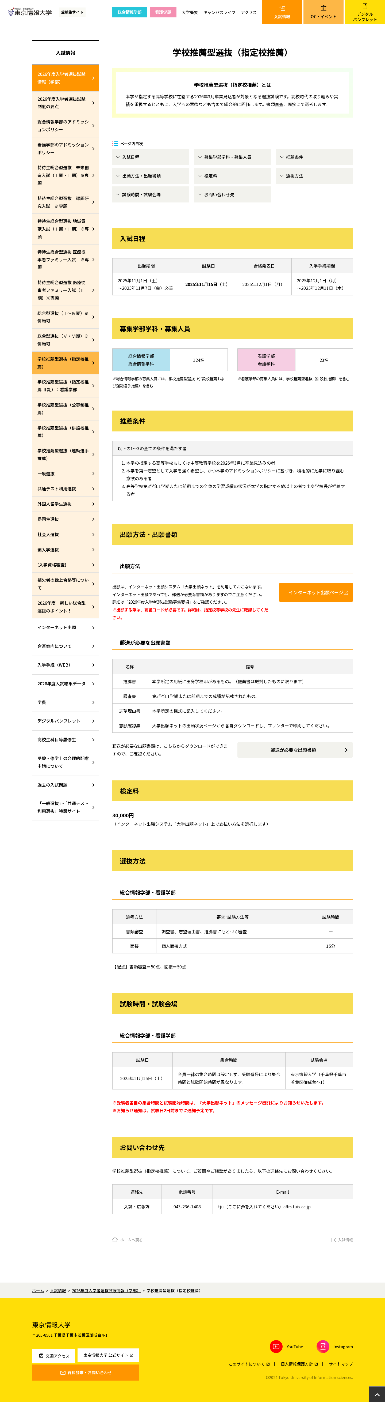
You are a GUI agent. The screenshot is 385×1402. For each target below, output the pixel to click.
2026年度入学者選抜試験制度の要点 (61, 103)
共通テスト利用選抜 (56, 488)
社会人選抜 (48, 534)
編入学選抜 (48, 549)
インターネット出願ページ (316, 592)
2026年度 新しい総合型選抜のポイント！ (61, 607)
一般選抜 (46, 473)
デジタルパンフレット (58, 720)
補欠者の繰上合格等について (63, 584)
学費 (41, 702)
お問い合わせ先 (219, 194)
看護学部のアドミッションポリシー (63, 148)
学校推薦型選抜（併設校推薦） (63, 431)
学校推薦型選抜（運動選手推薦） (63, 454)
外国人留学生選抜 (54, 504)
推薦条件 (294, 157)
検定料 (210, 175)
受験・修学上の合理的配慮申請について (63, 762)
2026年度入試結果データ (61, 683)
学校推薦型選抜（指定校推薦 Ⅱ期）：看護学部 (63, 385)
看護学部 (163, 12)
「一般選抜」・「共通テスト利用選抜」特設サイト (63, 807)
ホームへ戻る (131, 1239)
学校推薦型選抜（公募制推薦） (63, 408)
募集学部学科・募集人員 (227, 157)
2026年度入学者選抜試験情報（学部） (61, 78)
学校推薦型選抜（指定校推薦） (63, 363)
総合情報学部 (130, 12)
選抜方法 (294, 175)
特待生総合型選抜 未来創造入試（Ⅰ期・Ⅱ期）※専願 (63, 175)
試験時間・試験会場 (141, 194)
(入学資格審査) (51, 564)
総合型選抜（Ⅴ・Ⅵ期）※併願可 (63, 340)
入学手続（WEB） (55, 664)
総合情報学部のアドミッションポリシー (63, 125)
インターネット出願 (56, 627)
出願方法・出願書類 (141, 175)
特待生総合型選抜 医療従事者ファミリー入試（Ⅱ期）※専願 (61, 290)
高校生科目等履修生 (56, 739)
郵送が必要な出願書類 (293, 749)
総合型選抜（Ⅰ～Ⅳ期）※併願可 (63, 317)
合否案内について (54, 646)
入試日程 (130, 157)
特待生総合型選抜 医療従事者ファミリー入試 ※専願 (63, 259)
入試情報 (65, 52)
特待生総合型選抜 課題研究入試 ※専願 (63, 202)
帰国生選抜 (48, 519)
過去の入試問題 (52, 784)
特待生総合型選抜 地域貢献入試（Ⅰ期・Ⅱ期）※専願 (63, 229)
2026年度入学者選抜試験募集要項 (158, 602)
